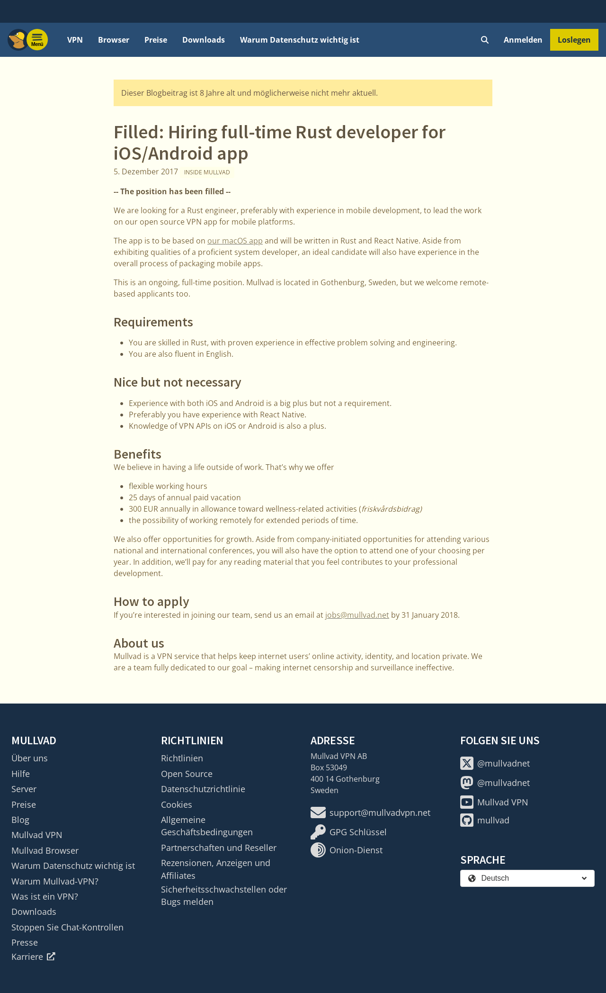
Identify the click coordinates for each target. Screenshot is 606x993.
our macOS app (235, 240)
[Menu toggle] (37, 40)
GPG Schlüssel (349, 832)
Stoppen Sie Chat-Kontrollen (67, 927)
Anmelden (523, 40)
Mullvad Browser (45, 850)
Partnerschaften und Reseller (218, 847)
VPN (75, 40)
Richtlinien (182, 758)
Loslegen (574, 40)
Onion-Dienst (347, 850)
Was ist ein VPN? (44, 896)
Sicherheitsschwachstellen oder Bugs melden (224, 895)
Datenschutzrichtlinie (203, 788)
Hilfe (20, 773)
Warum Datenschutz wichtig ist (299, 40)
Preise (155, 40)
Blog (20, 819)
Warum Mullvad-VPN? (54, 881)
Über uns (29, 758)
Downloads (203, 40)
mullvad (484, 820)
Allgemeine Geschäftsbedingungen (207, 826)
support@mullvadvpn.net (370, 812)
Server (23, 788)
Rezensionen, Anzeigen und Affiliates (215, 869)
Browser (113, 40)
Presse (24, 942)
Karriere (33, 956)
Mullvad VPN (36, 834)
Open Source (187, 773)
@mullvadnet (495, 763)
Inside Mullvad (207, 172)
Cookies (176, 804)
